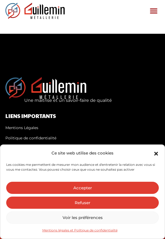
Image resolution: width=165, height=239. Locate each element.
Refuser (82, 202)
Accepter (82, 187)
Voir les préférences (83, 217)
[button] (156, 153)
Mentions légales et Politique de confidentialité (80, 230)
